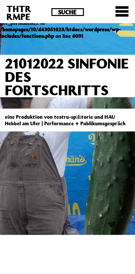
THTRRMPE (19, 12)
